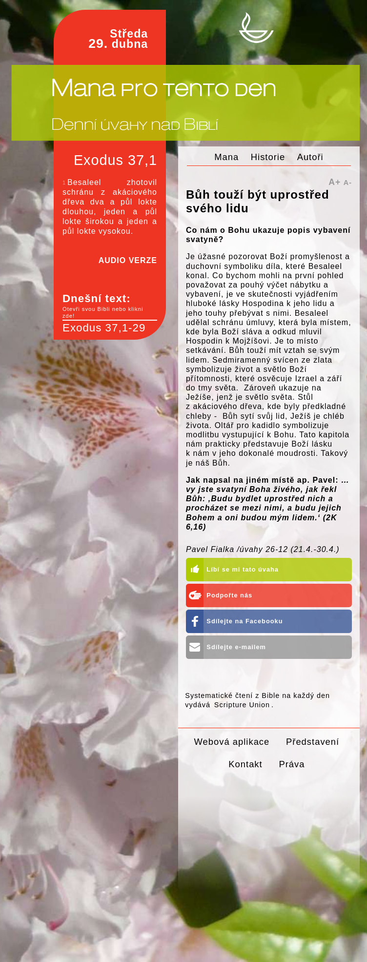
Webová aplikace (232, 742)
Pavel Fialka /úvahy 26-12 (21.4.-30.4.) (263, 549)
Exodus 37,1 (115, 160)
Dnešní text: (109, 306)
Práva (292, 764)
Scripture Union (242, 705)
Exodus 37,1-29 (103, 328)
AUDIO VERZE (128, 260)
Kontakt (245, 764)
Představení (312, 742)
